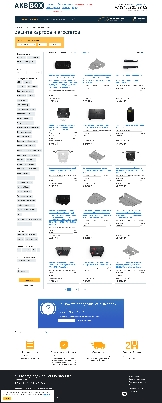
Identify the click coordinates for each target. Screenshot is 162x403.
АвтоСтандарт (34, 332)
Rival (40, 332)
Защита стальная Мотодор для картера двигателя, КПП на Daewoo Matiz (97, 170)
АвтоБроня (46, 332)
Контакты (66, 8)
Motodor (26, 332)
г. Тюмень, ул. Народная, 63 (138, 5)
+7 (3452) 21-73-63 (131, 7)
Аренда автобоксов (54, 11)
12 (85, 290)
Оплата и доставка (65, 4)
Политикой (46, 394)
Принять (6, 398)
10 (76, 290)
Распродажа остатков (83, 4)
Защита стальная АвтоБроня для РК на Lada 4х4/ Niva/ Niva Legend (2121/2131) (129, 170)
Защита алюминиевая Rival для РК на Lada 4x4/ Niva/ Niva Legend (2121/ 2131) (62, 170)
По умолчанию (65, 53)
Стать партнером (53, 8)
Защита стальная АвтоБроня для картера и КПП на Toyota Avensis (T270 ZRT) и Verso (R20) (62, 264)
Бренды (132, 385)
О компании (51, 4)
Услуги (75, 8)
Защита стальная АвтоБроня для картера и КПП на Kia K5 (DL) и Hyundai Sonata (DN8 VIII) (62, 127)
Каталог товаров (27, 19)
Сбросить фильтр (29, 285)
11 (81, 290)
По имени (85, 53)
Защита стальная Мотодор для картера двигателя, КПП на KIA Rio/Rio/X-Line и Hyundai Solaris (128, 264)
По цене (77, 53)
